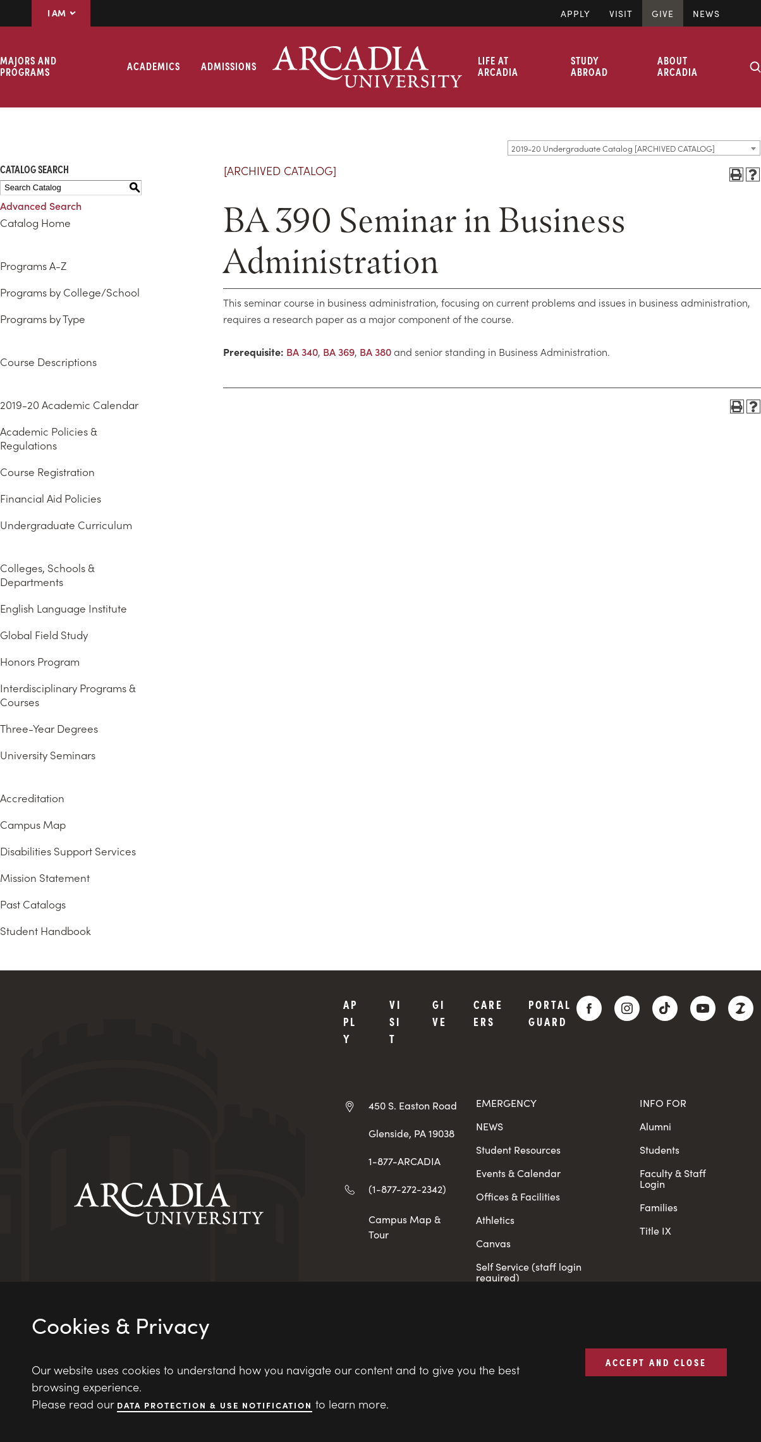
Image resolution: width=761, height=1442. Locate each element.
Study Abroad (589, 65)
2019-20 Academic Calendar (69, 405)
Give (663, 13)
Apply (575, 13)
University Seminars (47, 755)
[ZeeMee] (740, 1008)
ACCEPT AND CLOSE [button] (656, 1362)
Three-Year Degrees (49, 728)
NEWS (489, 1126)
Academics (153, 65)
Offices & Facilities (518, 1196)
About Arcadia (677, 65)
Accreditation (32, 798)
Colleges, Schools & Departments (47, 575)
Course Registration (47, 472)
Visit (621, 13)
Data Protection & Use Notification (214, 1404)
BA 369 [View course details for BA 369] (339, 351)
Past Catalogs (33, 904)
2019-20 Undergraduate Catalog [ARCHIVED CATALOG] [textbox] (613, 148)
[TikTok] (665, 1008)
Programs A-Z (33, 265)
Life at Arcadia (498, 65)
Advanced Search (41, 205)
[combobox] (634, 148)
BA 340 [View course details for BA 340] (302, 351)
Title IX (655, 1230)
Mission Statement (45, 877)
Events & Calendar (518, 1173)
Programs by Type (42, 319)
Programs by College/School (70, 292)
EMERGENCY (506, 1102)
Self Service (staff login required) (528, 1272)
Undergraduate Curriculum (66, 525)
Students (659, 1149)
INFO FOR (663, 1102)
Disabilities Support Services (68, 851)
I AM (61, 12)
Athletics (495, 1219)
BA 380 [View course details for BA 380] (375, 351)
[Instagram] (627, 1008)
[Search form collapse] (755, 67)
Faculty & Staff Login (673, 1178)
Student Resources (518, 1149)
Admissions (229, 65)
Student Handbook (45, 931)
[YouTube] (702, 1008)
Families (659, 1207)
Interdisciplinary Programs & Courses (67, 695)
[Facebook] (589, 1008)
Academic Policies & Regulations (48, 438)
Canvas (493, 1243)
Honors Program (40, 661)
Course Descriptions (48, 362)
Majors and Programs (28, 65)
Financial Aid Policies (50, 498)
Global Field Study (44, 635)
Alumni (655, 1126)
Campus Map (33, 824)
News (706, 13)
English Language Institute (63, 608)
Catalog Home (35, 222)
